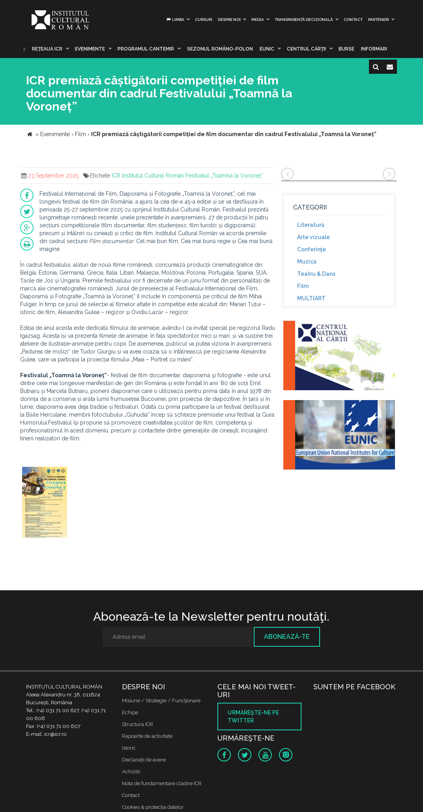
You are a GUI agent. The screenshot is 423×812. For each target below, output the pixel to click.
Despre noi (229, 19)
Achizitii (131, 772)
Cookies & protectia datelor (153, 807)
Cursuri (203, 19)
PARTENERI (378, 19)
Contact (353, 19)
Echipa (130, 712)
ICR (116, 175)
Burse (346, 49)
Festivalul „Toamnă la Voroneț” (224, 175)
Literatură (310, 225)
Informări (374, 49)
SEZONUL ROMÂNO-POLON (220, 49)
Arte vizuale (313, 237)
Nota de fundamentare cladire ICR (162, 783)
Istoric (129, 748)
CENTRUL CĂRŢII (306, 49)
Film (303, 286)
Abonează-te (287, 636)
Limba (175, 19)
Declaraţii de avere (144, 760)
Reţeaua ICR (47, 49)
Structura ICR (137, 724)
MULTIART (311, 298)
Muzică (306, 261)
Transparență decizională (304, 19)
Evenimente (90, 49)
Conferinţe (311, 249)
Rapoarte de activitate (147, 736)
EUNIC (267, 49)
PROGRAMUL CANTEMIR (146, 49)
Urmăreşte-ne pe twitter (253, 716)
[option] (44, 503)
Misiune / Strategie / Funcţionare (161, 700)
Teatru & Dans (316, 274)
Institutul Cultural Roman (153, 175)
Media (257, 19)
